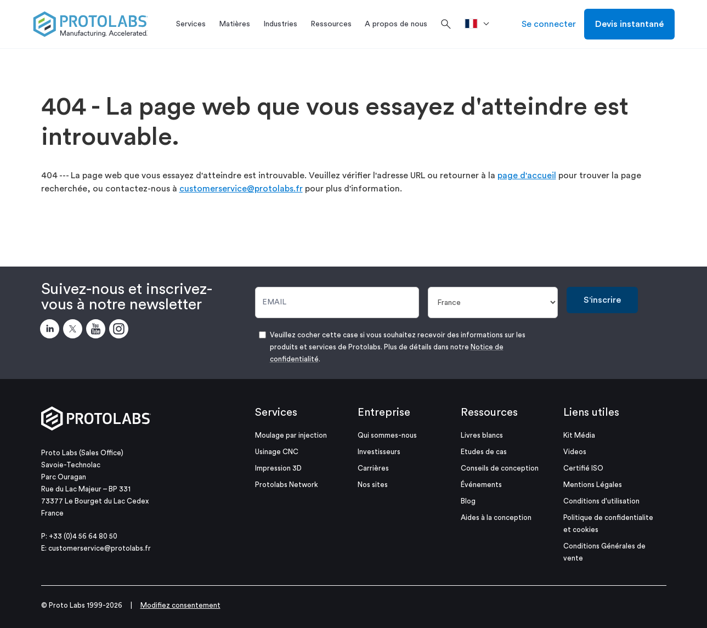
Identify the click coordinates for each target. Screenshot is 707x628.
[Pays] (493, 302)
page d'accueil (526, 175)
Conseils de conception (500, 468)
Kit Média (579, 435)
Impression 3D (278, 468)
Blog (468, 501)
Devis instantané (629, 24)
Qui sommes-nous (387, 435)
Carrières (373, 468)
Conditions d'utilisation (601, 501)
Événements (481, 484)
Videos (574, 451)
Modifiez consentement (180, 605)
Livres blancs (482, 435)
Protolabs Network (286, 484)
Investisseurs (379, 451)
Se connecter (549, 24)
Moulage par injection (291, 435)
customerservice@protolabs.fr (241, 188)
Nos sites (373, 484)
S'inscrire (602, 300)
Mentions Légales (592, 484)
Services (276, 412)
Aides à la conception (496, 517)
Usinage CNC (276, 451)
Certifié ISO (583, 468)
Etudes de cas (484, 451)
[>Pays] (481, 24)
